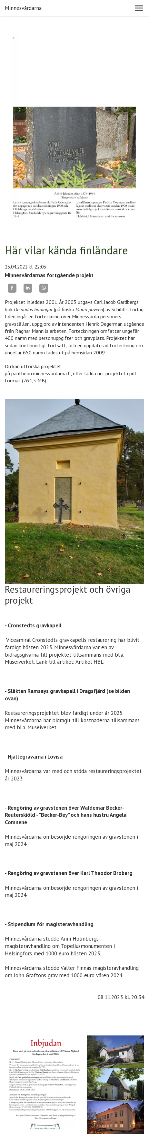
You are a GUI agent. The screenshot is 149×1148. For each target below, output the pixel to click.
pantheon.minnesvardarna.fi (41, 373)
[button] (139, 8)
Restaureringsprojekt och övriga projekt (67, 594)
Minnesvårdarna (23, 8)
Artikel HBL (89, 661)
